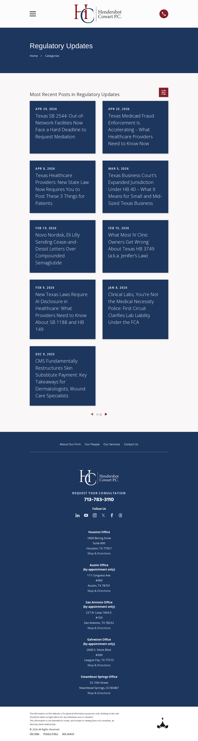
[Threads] (120, 515)
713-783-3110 (99, 499)
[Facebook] (112, 515)
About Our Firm (70, 444)
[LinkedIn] (78, 515)
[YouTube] (86, 515)
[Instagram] (95, 515)
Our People (92, 444)
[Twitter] (103, 515)
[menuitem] (34, 734)
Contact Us (131, 444)
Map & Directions (99, 553)
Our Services (112, 444)
